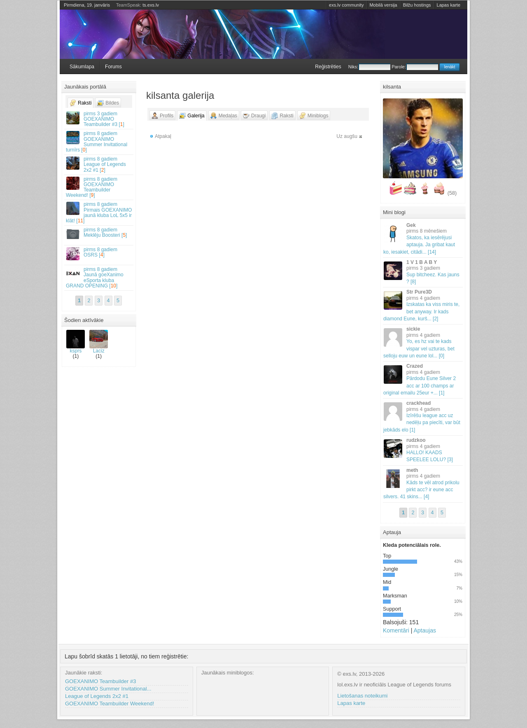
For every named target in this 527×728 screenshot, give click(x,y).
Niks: (369, 66)
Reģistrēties (328, 67)
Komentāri (396, 630)
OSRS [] (99, 253)
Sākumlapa (82, 67)
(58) (452, 193)
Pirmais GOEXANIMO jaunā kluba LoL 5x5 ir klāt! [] (99, 212)
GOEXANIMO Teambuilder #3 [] (99, 119)
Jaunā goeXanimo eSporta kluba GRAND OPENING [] (99, 277)
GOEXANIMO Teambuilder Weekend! (109, 703)
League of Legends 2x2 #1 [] (99, 164)
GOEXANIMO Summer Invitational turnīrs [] (99, 142)
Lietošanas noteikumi (362, 696)
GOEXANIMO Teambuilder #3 (100, 681)
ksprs (75, 342)
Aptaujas (424, 630)
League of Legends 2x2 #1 (96, 696)
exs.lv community (346, 4)
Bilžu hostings (417, 4)
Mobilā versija (383, 4)
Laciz (98, 342)
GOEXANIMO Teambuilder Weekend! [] (99, 187)
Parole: (415, 66)
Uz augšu (346, 136)
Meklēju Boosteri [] (99, 233)
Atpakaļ (163, 136)
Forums (113, 67)
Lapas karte (448, 4)
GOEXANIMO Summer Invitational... (108, 689)
